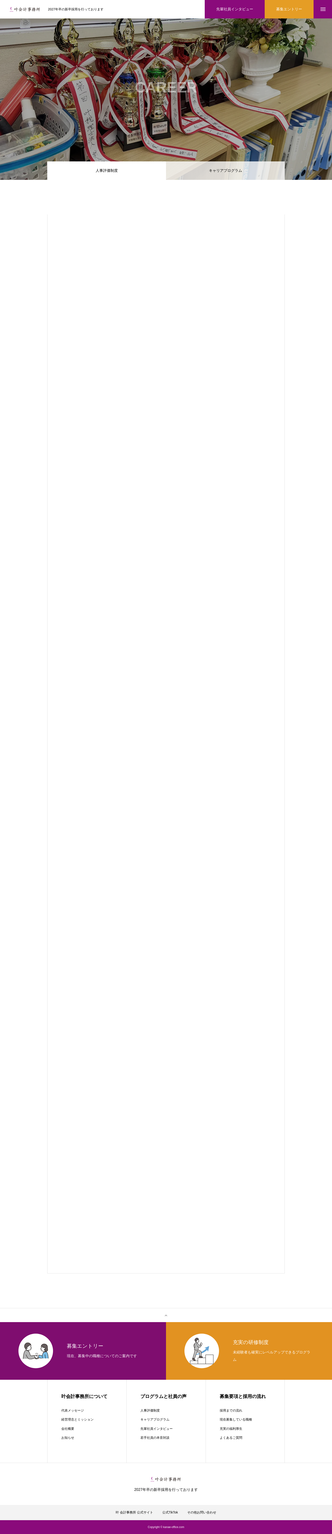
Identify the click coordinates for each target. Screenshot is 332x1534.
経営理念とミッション (77, 1419)
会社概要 (67, 1428)
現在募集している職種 (236, 1419)
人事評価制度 (150, 1410)
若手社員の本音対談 (154, 1437)
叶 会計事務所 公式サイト (134, 1512)
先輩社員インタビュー (156, 1428)
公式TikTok (170, 1512)
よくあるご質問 (231, 1437)
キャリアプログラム (225, 170)
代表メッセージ (72, 1410)
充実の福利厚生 (231, 1428)
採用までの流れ (231, 1410)
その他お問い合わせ (201, 1512)
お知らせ (67, 1437)
